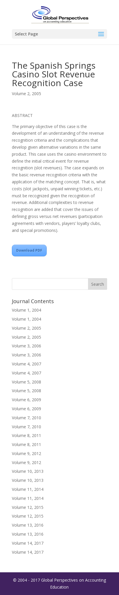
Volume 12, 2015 (27, 507)
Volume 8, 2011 (26, 435)
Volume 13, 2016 (27, 525)
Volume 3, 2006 (26, 346)
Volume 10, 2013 (27, 471)
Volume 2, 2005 (26, 93)
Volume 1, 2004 (26, 310)
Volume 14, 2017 (27, 543)
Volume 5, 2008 (26, 382)
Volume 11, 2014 (27, 489)
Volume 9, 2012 (26, 453)
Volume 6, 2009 (26, 399)
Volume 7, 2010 (26, 417)
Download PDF (29, 250)
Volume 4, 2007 (26, 364)
